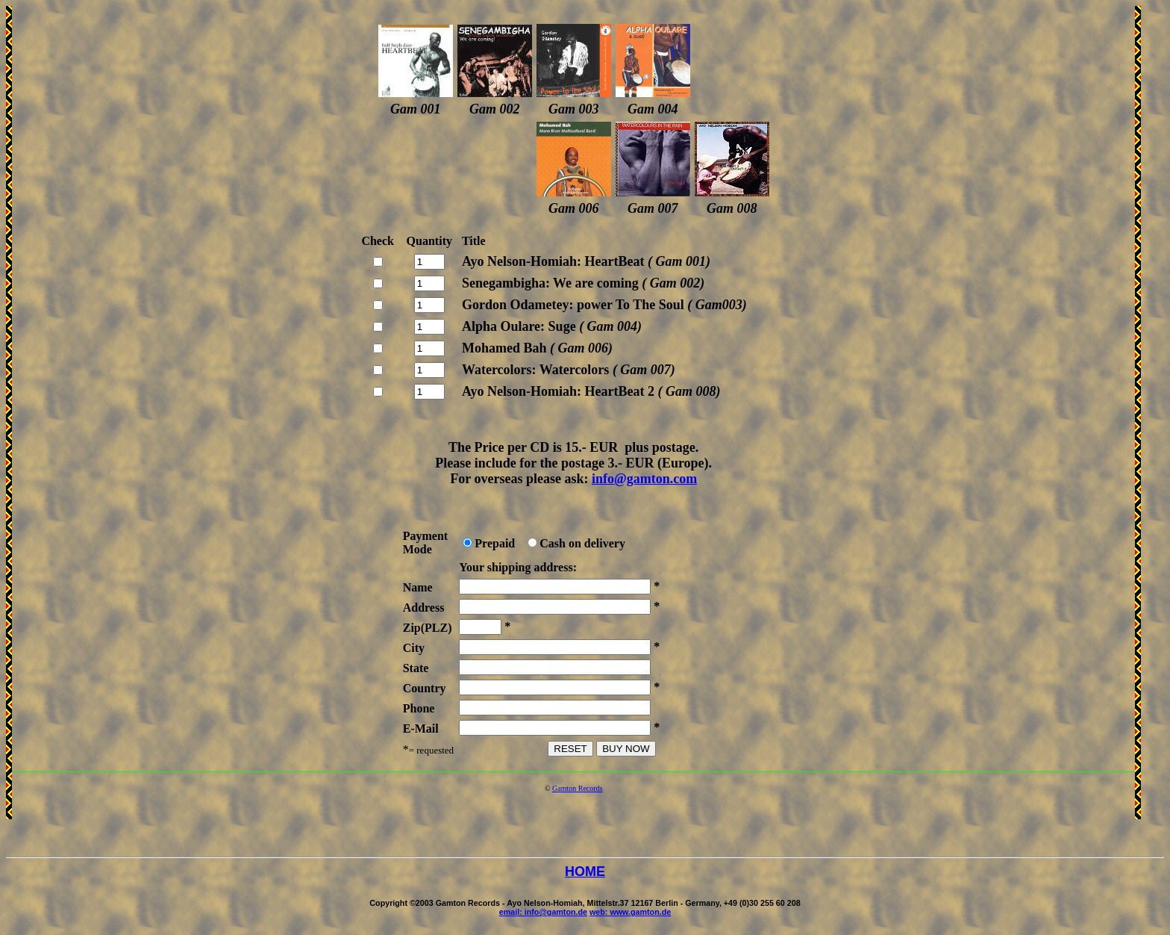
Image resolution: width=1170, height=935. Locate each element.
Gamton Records (577, 788)
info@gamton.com (644, 478)
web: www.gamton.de (630, 911)
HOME (585, 871)
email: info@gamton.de (543, 911)
